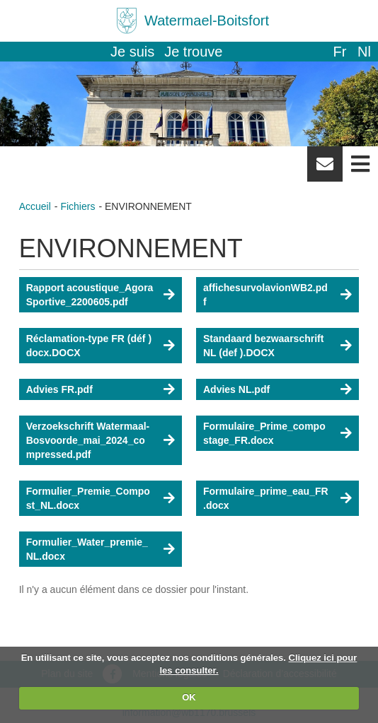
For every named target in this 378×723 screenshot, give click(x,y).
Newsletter (325, 169)
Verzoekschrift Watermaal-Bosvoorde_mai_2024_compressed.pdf (88, 440)
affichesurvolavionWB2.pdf (265, 294)
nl (364, 51)
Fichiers (77, 206)
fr (339, 51)
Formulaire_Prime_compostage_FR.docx (264, 433)
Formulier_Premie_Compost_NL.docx (88, 498)
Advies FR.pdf (59, 389)
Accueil (35, 206)
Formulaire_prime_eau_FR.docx (265, 498)
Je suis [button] (132, 51)
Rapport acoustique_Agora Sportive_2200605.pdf (90, 294)
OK (189, 697)
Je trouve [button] (193, 51)
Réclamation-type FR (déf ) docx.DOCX (88, 345)
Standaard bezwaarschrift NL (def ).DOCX (263, 345)
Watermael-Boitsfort (206, 20)
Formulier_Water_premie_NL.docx (87, 549)
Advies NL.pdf (236, 389)
